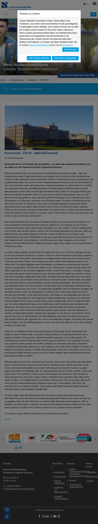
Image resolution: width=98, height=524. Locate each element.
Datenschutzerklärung (39, 45)
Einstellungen (70, 49)
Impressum (68, 45)
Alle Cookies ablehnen (39, 58)
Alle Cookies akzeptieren (65, 58)
